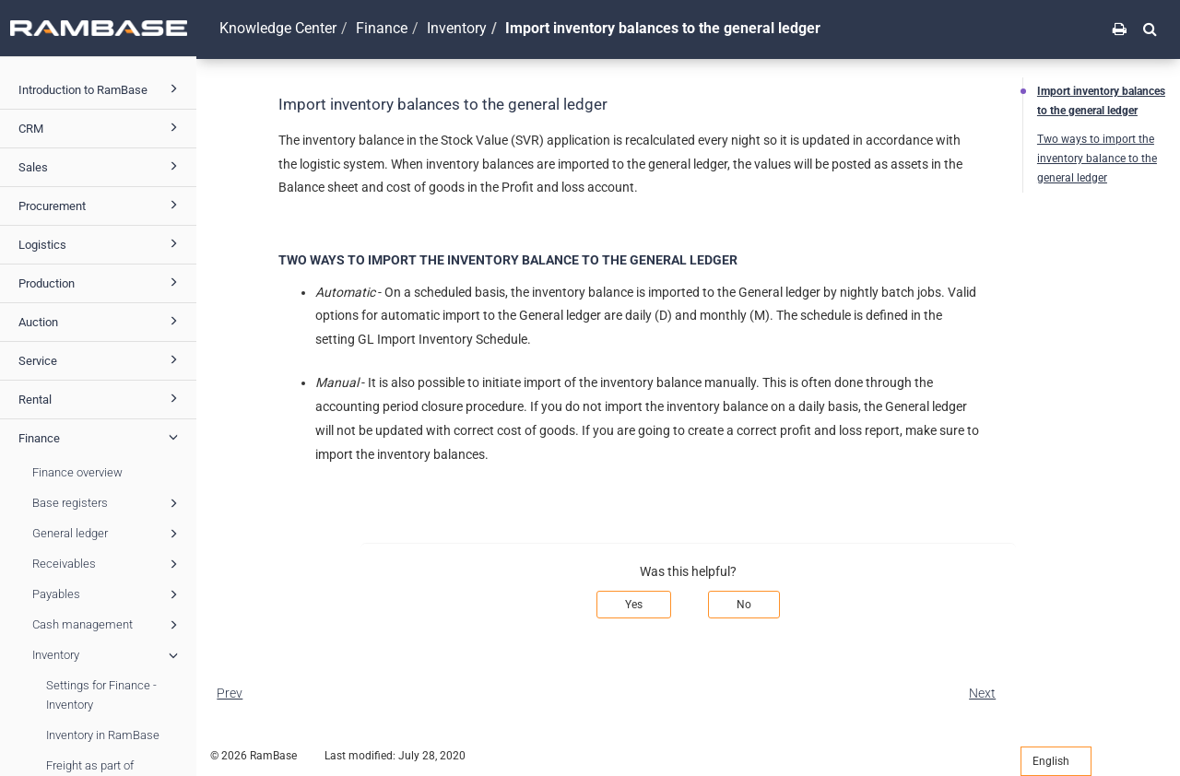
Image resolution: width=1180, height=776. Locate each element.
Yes (634, 604)
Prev (229, 693)
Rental (100, 398)
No (744, 604)
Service (100, 359)
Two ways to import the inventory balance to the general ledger (1097, 158)
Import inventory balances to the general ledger (1101, 101)
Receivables (107, 564)
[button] (1150, 28)
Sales (100, 166)
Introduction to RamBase (100, 88)
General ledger (107, 533)
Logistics (100, 243)
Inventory (107, 655)
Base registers (107, 503)
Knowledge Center (277, 28)
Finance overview (77, 472)
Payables (107, 594)
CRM (100, 127)
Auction (100, 321)
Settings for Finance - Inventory (101, 694)
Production (100, 282)
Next (982, 693)
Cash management (107, 625)
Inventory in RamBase (102, 735)
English (1056, 761)
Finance (100, 437)
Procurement (100, 204)
